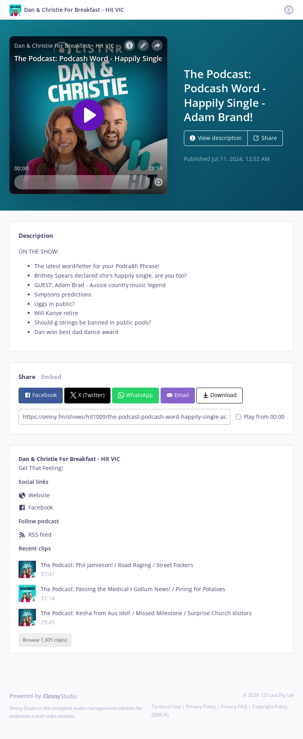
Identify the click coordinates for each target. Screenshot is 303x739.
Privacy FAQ (234, 706)
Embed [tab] (51, 377)
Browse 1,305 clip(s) (45, 639)
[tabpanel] (151, 292)
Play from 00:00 (260, 416)
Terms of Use (166, 706)
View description (216, 138)
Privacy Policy (201, 706)
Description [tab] (36, 235)
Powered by (43, 696)
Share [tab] (27, 377)
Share (265, 138)
